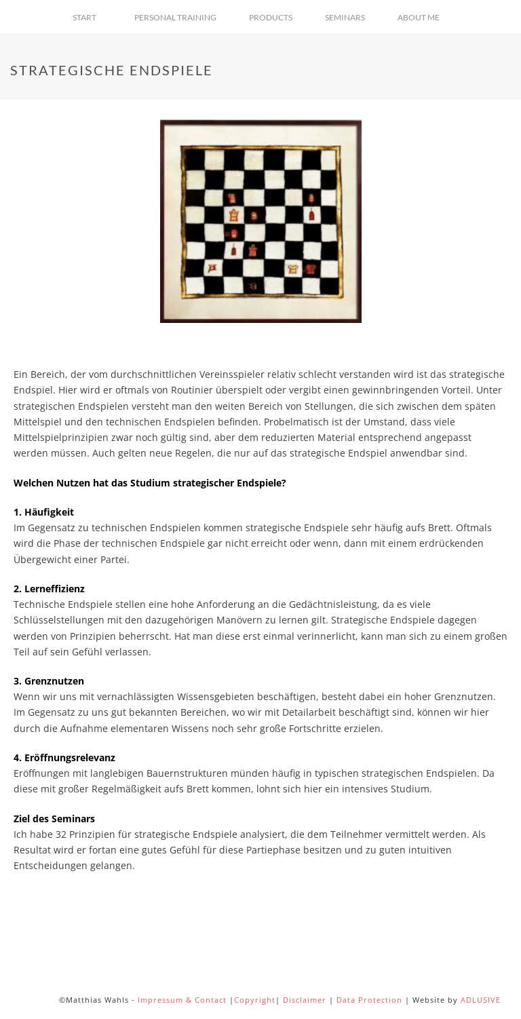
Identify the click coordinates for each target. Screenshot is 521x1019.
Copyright (254, 1000)
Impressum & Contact (182, 1000)
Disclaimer (304, 1000)
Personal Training (175, 17)
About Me (419, 17)
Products (270, 17)
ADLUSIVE (481, 1000)
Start (84, 17)
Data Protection (369, 1000)
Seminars (345, 17)
